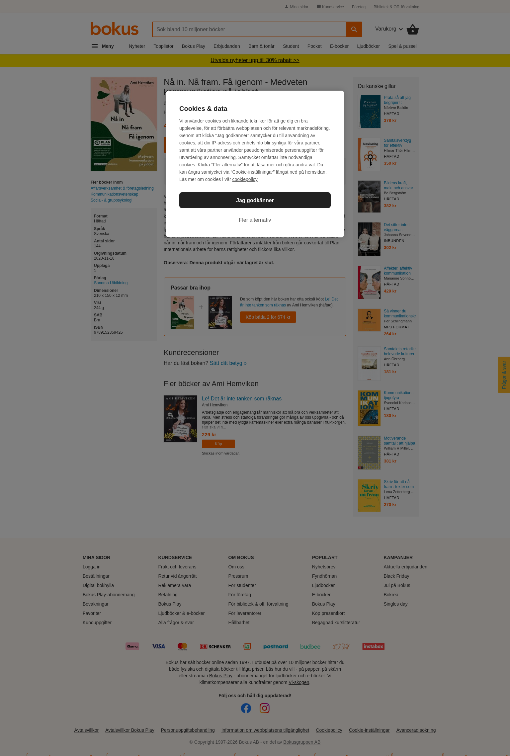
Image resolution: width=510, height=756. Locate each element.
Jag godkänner (255, 200)
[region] (255, 164)
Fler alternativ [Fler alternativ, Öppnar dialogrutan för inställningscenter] (255, 220)
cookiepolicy (245, 179)
